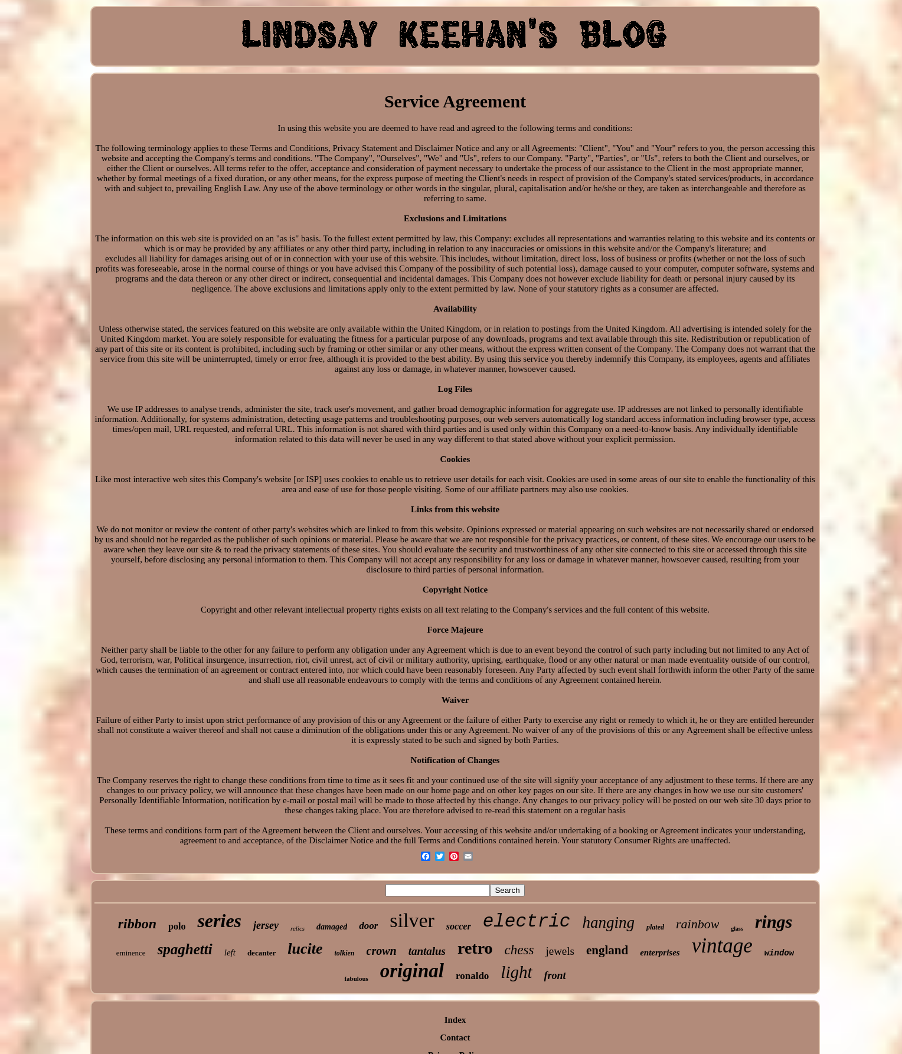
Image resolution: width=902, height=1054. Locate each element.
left (230, 952)
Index (455, 1019)
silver (412, 920)
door (368, 925)
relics (297, 928)
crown (382, 950)
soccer (458, 926)
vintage (722, 945)
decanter (261, 952)
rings (773, 921)
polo (176, 926)
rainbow (697, 923)
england (607, 950)
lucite (304, 948)
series (219, 920)
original (412, 970)
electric (527, 921)
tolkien (344, 953)
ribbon (137, 923)
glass (737, 928)
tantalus (427, 951)
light (516, 972)
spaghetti (185, 949)
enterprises (660, 952)
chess (519, 949)
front (555, 975)
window (779, 953)
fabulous (356, 978)
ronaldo (472, 975)
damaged (331, 926)
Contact (455, 1037)
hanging (608, 922)
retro (475, 948)
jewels (559, 951)
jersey (266, 925)
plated (655, 927)
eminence (131, 952)
